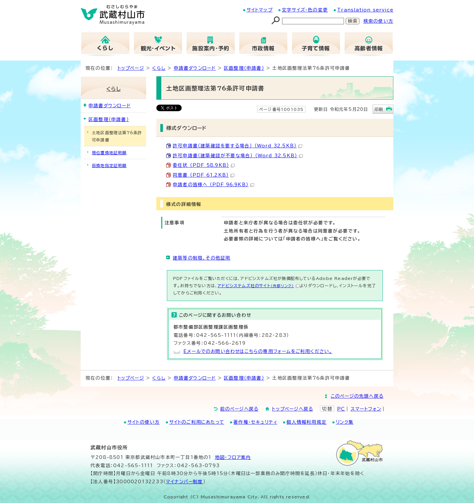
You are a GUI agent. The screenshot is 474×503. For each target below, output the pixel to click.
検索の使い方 (378, 21)
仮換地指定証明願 (109, 165)
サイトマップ (260, 10)
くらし (159, 68)
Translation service (365, 10)
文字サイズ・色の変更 (305, 10)
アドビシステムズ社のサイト (259, 286)
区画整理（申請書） (244, 68)
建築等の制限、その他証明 (201, 258)
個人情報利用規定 (306, 422)
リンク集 (345, 422)
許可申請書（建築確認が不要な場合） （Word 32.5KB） (238, 155)
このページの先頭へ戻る (357, 396)
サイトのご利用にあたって (196, 422)
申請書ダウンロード (195, 68)
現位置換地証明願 (109, 153)
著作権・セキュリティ (255, 422)
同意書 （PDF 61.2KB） (203, 175)
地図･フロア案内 (233, 457)
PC (341, 409)
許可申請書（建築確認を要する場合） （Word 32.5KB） (237, 145)
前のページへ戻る (239, 409)
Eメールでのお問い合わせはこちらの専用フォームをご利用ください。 (257, 351)
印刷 (379, 109)
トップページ (131, 68)
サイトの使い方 (143, 422)
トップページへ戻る (292, 409)
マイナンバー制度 (184, 481)
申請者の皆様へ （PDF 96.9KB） (213, 184)
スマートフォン (366, 409)
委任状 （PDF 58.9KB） (204, 165)
